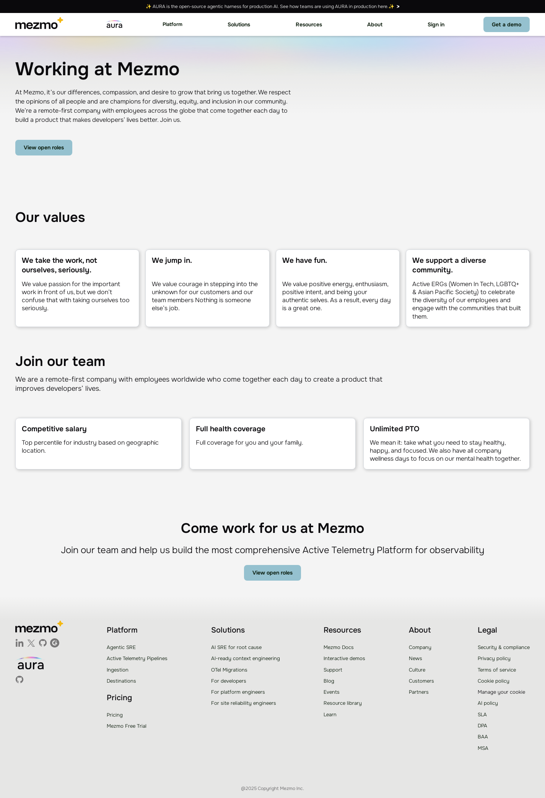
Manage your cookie (501, 692)
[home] (39, 24)
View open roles (44, 147)
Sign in (436, 24)
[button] (172, 24)
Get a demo (506, 24)
